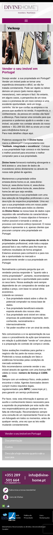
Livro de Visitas (12, 497)
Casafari (5, 529)
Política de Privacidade (28, 516)
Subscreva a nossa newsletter (19, 490)
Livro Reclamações (45, 516)
